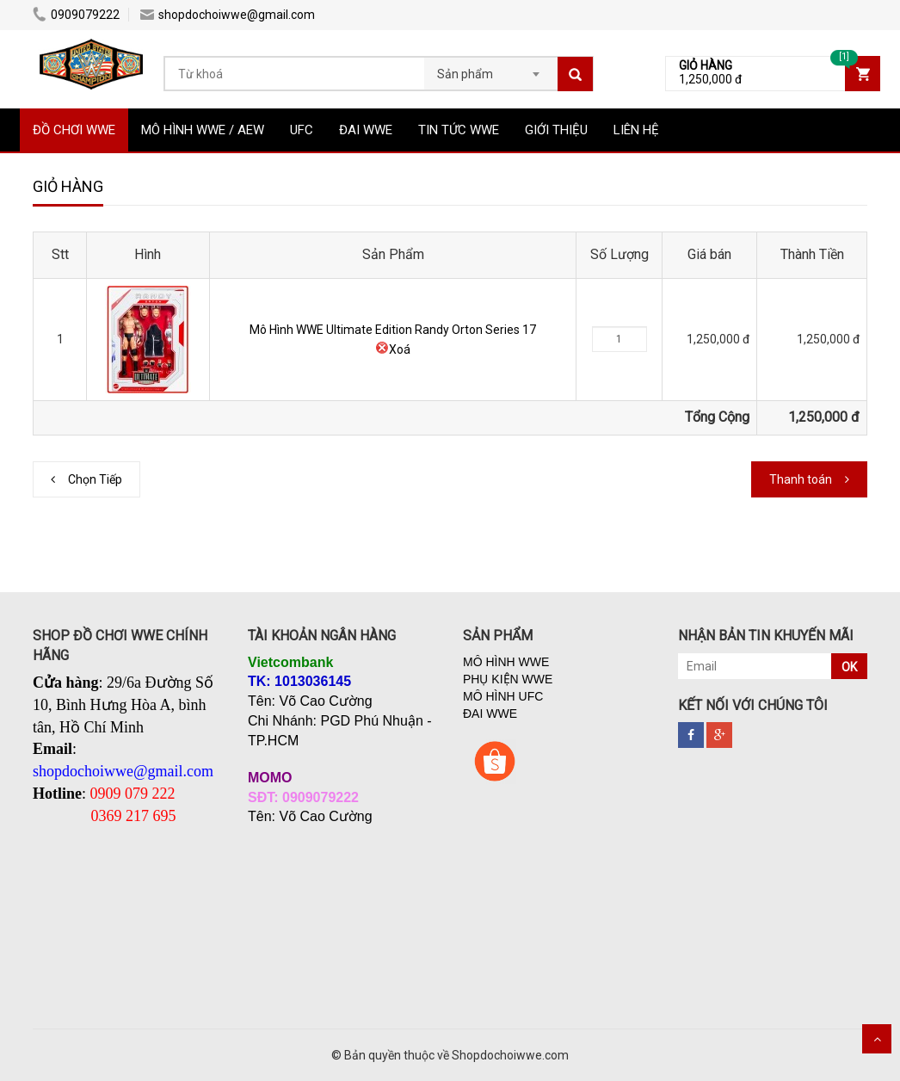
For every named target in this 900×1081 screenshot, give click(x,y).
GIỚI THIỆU (556, 130)
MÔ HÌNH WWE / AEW (202, 130)
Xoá (392, 349)
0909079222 (76, 15)
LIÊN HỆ (636, 130)
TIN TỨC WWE (458, 130)
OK (849, 667)
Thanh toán (800, 479)
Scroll (876, 1038)
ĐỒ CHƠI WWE (74, 130)
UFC (301, 130)
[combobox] (491, 69)
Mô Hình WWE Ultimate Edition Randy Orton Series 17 (393, 330)
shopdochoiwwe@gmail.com (227, 15)
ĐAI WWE (365, 130)
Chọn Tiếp (95, 479)
